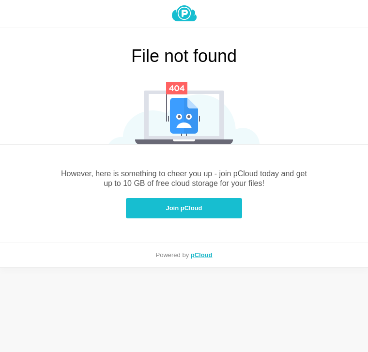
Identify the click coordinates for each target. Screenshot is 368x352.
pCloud (202, 255)
